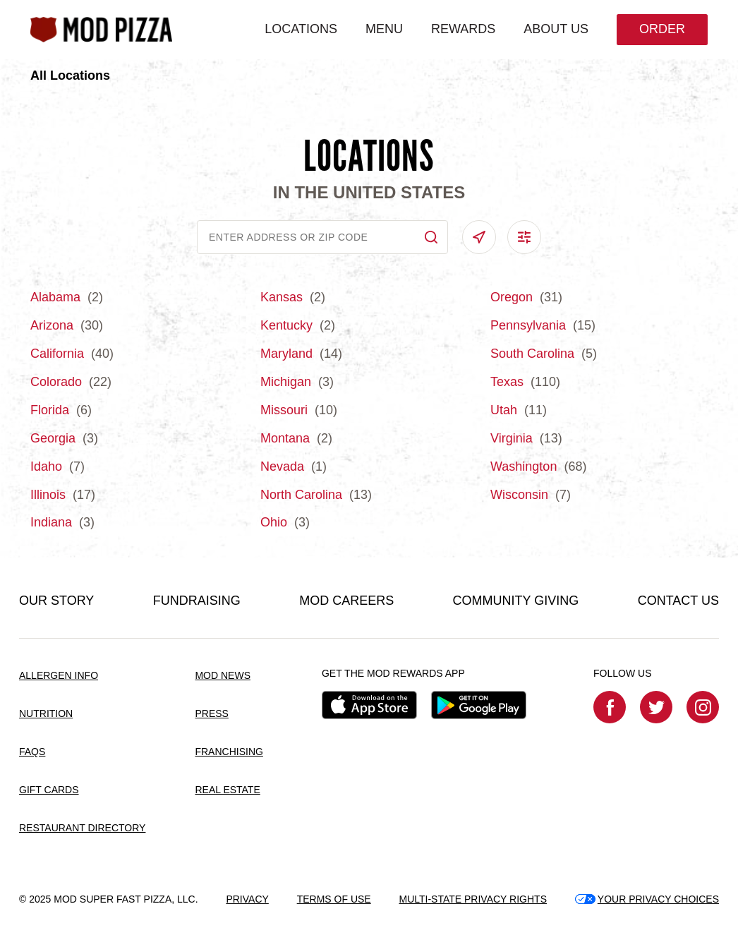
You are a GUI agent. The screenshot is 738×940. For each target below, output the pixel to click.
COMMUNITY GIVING (516, 600)
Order (662, 29)
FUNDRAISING (197, 600)
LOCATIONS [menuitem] (301, 29)
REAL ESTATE (227, 789)
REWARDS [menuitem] (463, 29)
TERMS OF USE (334, 899)
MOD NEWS (222, 675)
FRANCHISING (228, 751)
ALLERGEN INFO (58, 675)
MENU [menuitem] (384, 29)
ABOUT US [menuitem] (556, 29)
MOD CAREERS (346, 600)
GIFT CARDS (49, 789)
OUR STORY (56, 600)
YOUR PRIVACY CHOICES (647, 899)
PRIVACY (247, 899)
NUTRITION (46, 713)
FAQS (32, 751)
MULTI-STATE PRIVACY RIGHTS (473, 899)
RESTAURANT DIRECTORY (82, 827)
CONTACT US (678, 600)
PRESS (211, 713)
